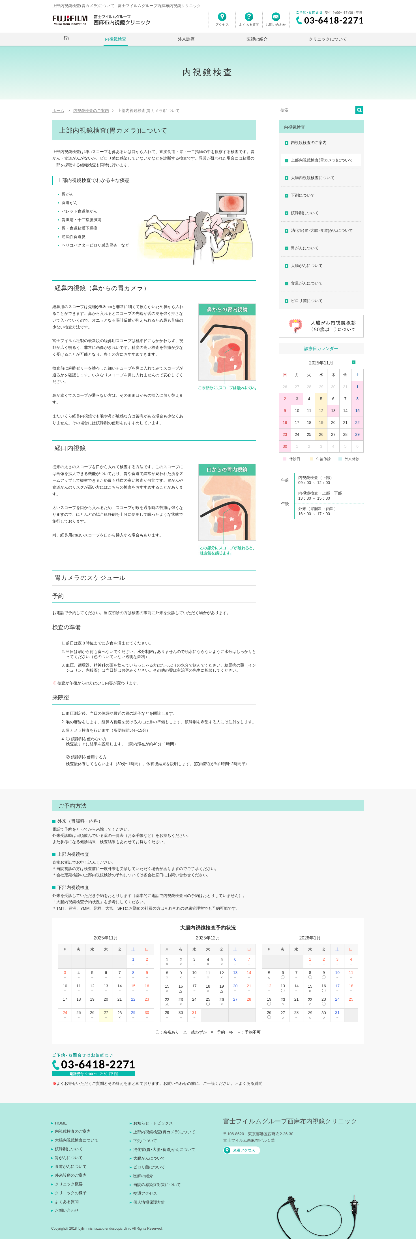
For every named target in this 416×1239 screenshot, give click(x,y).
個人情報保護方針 (149, 1202)
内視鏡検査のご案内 (309, 142)
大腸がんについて (307, 265)
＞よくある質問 (248, 1083)
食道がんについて (307, 283)
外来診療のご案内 (71, 1175)
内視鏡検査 (115, 39)
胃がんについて (305, 248)
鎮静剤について (305, 213)
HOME (61, 1123)
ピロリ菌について (307, 300)
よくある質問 (249, 22)
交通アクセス (145, 1193)
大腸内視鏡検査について (312, 177)
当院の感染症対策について (157, 1184)
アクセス (222, 22)
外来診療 (186, 39)
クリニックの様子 (71, 1193)
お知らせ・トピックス (153, 1123)
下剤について (303, 195)
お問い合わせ (276, 22)
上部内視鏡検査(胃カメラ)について (322, 160)
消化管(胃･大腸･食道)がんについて (322, 230)
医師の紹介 (257, 39)
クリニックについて (328, 39)
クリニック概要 (69, 1184)
